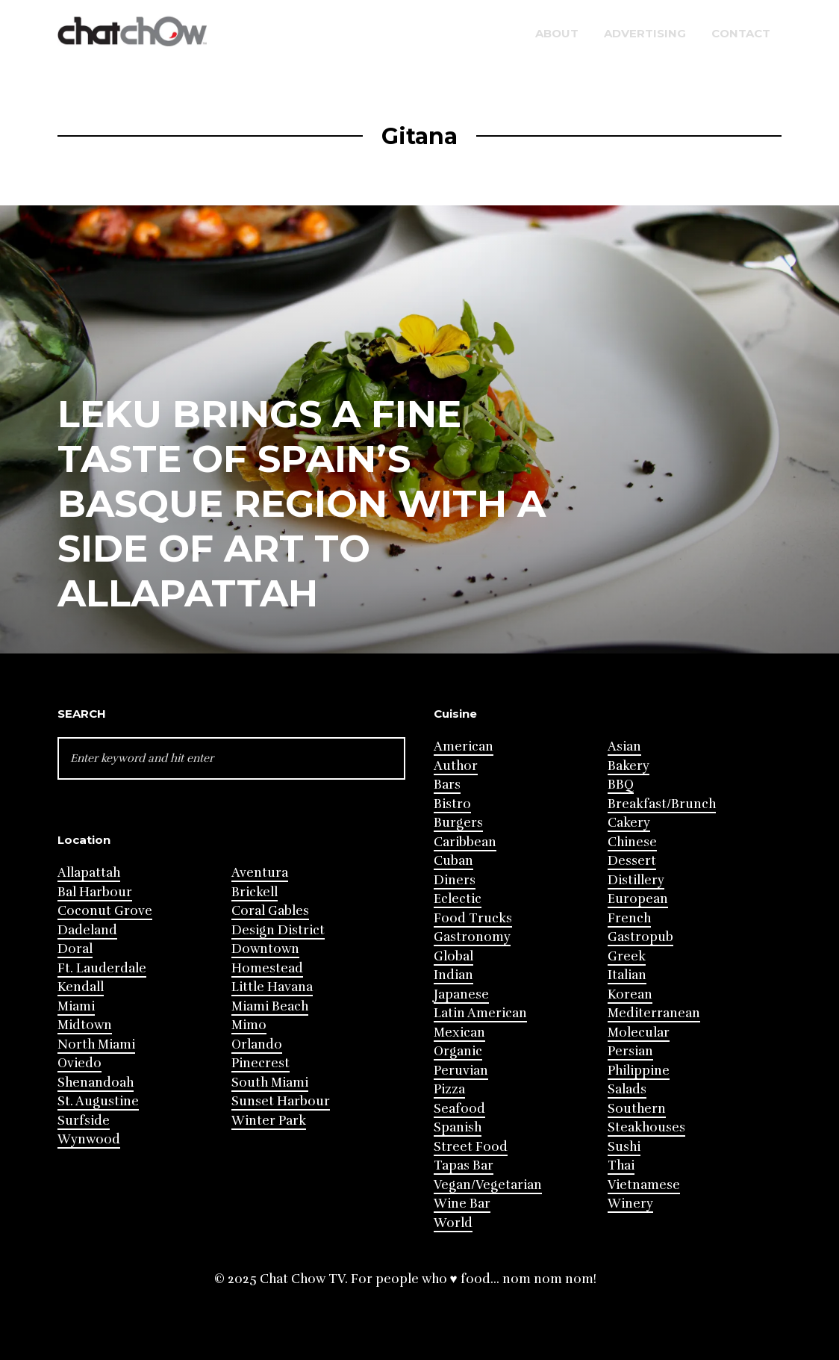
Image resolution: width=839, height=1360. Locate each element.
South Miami (269, 1082)
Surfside (83, 1120)
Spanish (457, 1127)
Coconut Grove (104, 911)
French (629, 918)
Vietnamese (644, 1185)
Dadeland (87, 930)
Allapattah (88, 873)
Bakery (628, 766)
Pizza (449, 1089)
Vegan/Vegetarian (488, 1185)
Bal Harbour (94, 892)
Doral (75, 949)
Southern (637, 1109)
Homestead (267, 968)
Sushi (624, 1147)
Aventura (259, 873)
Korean (630, 994)
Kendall (80, 987)
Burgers (458, 822)
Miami (76, 1006)
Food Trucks (473, 918)
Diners (454, 880)
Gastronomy (472, 937)
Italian (627, 975)
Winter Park (268, 1120)
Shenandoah (95, 1082)
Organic (458, 1051)
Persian (630, 1051)
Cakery (629, 822)
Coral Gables (270, 911)
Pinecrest (260, 1063)
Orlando (256, 1044)
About (556, 33)
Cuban (453, 861)
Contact (740, 33)
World (453, 1223)
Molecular (639, 1032)
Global (453, 956)
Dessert (632, 861)
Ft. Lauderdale (101, 968)
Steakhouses (646, 1127)
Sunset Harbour (280, 1101)
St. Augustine (98, 1101)
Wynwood (88, 1139)
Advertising (645, 33)
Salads (627, 1089)
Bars (447, 784)
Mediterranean (654, 1013)
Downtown (265, 949)
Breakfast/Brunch (662, 804)
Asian (624, 746)
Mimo (248, 1025)
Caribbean (465, 842)
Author (456, 766)
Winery (630, 1203)
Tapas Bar (463, 1165)
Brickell (254, 892)
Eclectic (457, 899)
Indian (453, 975)
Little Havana (272, 987)
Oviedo (79, 1063)
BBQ (621, 784)
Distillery (636, 880)
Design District (278, 930)
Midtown (84, 1025)
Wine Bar (462, 1203)
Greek (627, 956)
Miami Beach (269, 1006)
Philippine (639, 1070)
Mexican (459, 1032)
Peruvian (461, 1070)
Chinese (632, 842)
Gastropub (640, 937)
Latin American (480, 1013)
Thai (621, 1165)
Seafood (459, 1109)
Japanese (461, 994)
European (638, 899)
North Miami (96, 1044)
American (463, 746)
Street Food (471, 1147)
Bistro (452, 804)
